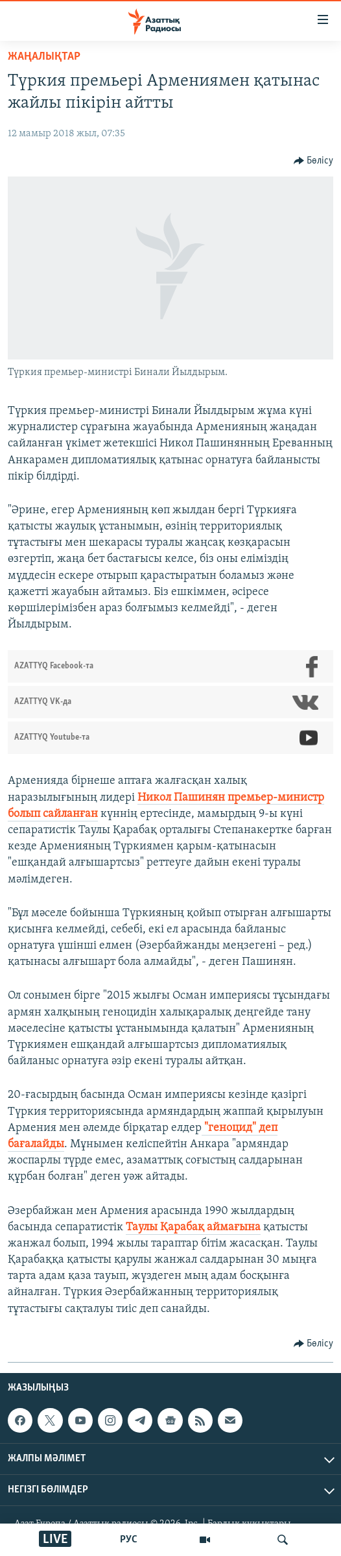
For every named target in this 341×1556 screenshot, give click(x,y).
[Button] (314, 161)
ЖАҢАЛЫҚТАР (44, 57)
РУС (128, 1540)
